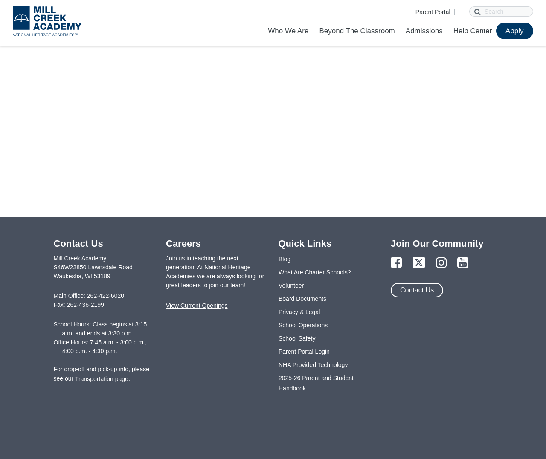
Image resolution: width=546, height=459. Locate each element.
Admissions (424, 31)
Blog (284, 259)
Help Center (472, 31)
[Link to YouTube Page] (462, 263)
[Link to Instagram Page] (441, 263)
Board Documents (302, 298)
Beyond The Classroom (357, 31)
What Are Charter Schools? (315, 272)
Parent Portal (432, 12)
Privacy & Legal (299, 312)
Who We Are (288, 31)
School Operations (303, 325)
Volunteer (291, 285)
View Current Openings (196, 305)
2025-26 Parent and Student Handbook (316, 383)
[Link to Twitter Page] (419, 263)
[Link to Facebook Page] (396, 263)
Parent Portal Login (304, 351)
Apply (514, 31)
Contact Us (417, 290)
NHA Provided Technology (313, 364)
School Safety (297, 338)
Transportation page (101, 378)
